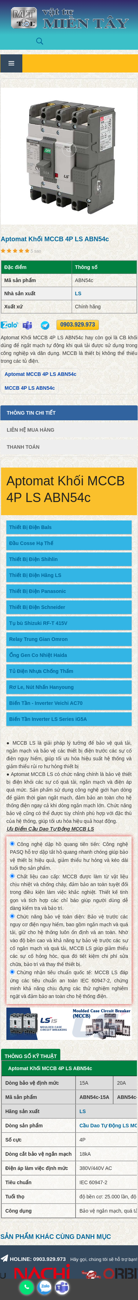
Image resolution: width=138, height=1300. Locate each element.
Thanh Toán (23, 447)
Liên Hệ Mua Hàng (30, 430)
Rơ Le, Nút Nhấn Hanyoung (41, 687)
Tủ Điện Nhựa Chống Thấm (41, 671)
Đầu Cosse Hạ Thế (31, 543)
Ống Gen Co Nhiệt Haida (38, 655)
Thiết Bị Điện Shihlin (33, 559)
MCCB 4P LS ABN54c (30, 388)
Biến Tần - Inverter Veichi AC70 (46, 703)
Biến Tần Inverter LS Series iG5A (48, 719)
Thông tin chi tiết (31, 413)
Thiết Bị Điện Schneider (37, 607)
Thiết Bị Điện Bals (30, 527)
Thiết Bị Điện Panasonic (37, 591)
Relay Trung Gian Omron (38, 639)
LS (78, 293)
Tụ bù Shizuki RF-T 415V (38, 623)
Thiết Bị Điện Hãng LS (35, 575)
